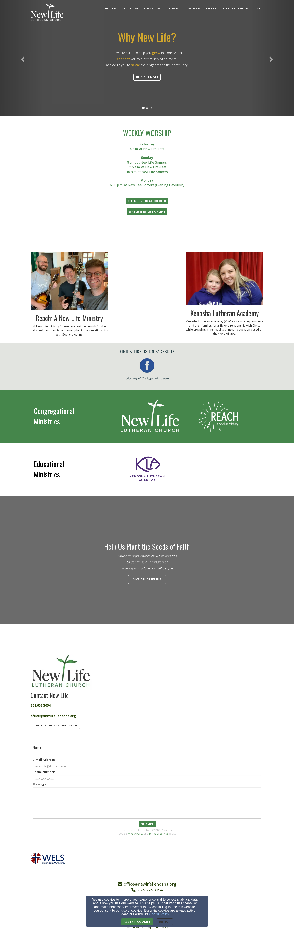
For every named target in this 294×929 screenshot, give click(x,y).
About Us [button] (130, 8)
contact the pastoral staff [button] (55, 725)
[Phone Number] (147, 778)
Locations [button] (152, 8)
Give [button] (257, 8)
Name (37, 747)
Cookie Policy (159, 914)
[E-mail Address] (147, 766)
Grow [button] (172, 8)
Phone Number (44, 772)
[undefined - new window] (147, 416)
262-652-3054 (150, 890)
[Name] (147, 754)
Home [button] (110, 8)
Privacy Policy (135, 833)
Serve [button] (211, 8)
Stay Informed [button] (235, 8)
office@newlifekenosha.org (150, 884)
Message (39, 784)
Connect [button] (192, 8)
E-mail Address (44, 760)
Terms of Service (158, 833)
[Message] (147, 803)
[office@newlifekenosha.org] (53, 714)
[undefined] (69, 416)
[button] (147, 77)
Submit (147, 824)
